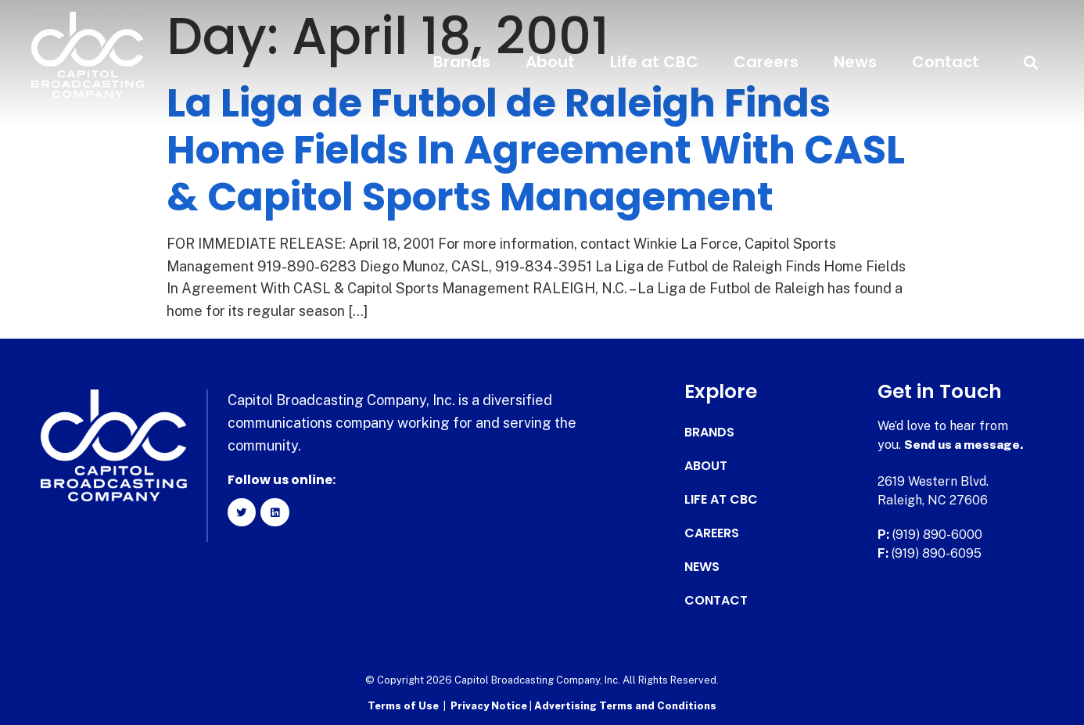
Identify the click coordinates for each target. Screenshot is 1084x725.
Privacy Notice (489, 706)
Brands (461, 62)
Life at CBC (654, 62)
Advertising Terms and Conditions (625, 706)
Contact (945, 62)
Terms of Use (403, 706)
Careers (766, 62)
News (855, 62)
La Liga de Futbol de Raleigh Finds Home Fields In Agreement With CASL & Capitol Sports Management (536, 150)
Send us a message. (964, 444)
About (550, 62)
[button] (1031, 62)
